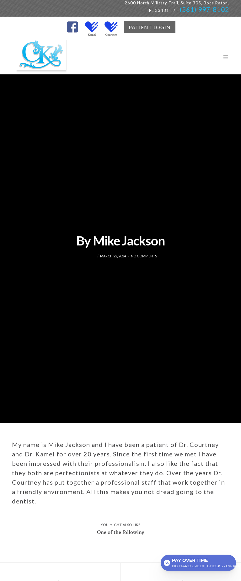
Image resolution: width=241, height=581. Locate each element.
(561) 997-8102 (204, 9)
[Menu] (223, 57)
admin (90, 256)
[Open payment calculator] (198, 563)
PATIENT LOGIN (150, 27)
